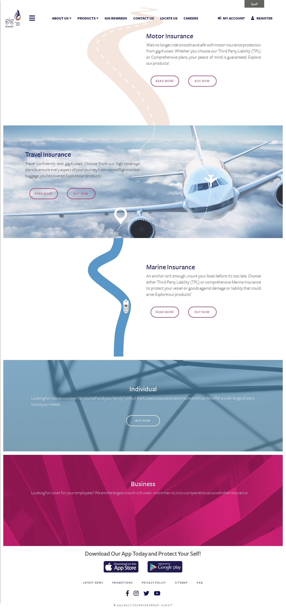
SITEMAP (181, 582)
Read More (165, 81)
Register (261, 18)
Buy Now (202, 81)
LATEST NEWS (93, 582)
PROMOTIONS (122, 582)
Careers (191, 18)
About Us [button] (61, 18)
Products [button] (88, 18)
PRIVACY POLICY (154, 582)
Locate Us (168, 18)
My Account (231, 18)
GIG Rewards (116, 18)
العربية (254, 3)
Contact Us (143, 18)
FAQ (200, 582)
